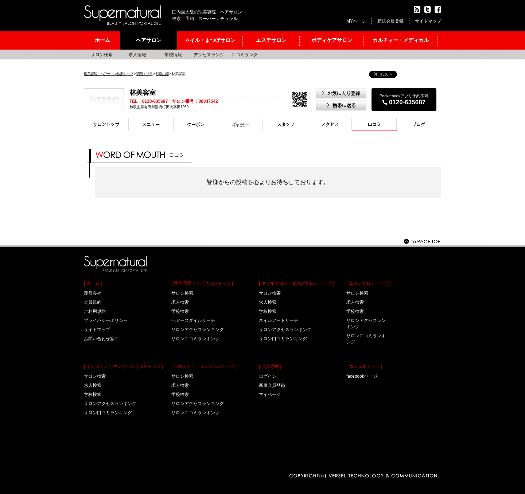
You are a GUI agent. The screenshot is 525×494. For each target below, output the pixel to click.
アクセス (329, 124)
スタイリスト (285, 124)
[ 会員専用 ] (270, 366)
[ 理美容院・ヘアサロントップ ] (202, 283)
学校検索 (92, 394)
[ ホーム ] (93, 283)
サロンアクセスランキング (110, 403)
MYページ (356, 21)
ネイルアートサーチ (278, 320)
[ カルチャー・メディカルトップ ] (204, 366)
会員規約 (92, 302)
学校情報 (173, 54)
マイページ (270, 394)
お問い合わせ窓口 (101, 338)
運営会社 (92, 293)
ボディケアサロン (331, 40)
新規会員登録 (390, 21)
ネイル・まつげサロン (210, 40)
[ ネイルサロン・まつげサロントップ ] (296, 283)
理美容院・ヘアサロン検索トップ (108, 74)
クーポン (196, 124)
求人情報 (137, 54)
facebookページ (361, 376)
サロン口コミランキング (108, 412)
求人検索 (92, 385)
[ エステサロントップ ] (368, 283)
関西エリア (144, 74)
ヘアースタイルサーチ (193, 320)
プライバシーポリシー (106, 320)
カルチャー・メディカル (401, 40)
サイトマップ (428, 21)
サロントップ (106, 124)
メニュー (151, 124)
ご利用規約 (95, 311)
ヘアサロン (149, 40)
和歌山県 (162, 74)
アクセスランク (209, 54)
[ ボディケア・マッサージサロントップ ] (123, 366)
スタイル (240, 124)
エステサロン (271, 40)
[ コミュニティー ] (364, 366)
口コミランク (245, 54)
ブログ (419, 124)
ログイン (267, 376)
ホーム (102, 40)
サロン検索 (102, 54)
